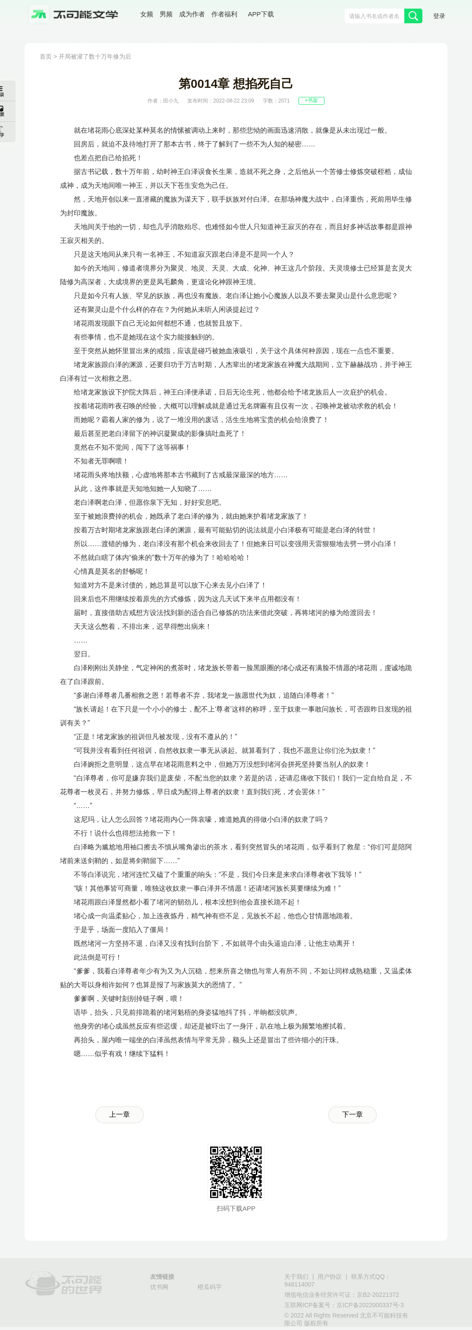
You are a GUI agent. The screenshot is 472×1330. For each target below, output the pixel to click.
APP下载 (261, 14)
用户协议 (330, 1277)
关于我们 (296, 1277)
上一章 (119, 1115)
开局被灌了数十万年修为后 (95, 57)
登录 (439, 16)
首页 (46, 57)
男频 (166, 15)
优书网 (159, 1287)
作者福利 (224, 15)
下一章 (352, 1115)
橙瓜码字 (210, 1287)
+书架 (311, 100)
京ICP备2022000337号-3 (370, 1305)
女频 (146, 15)
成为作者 (192, 15)
